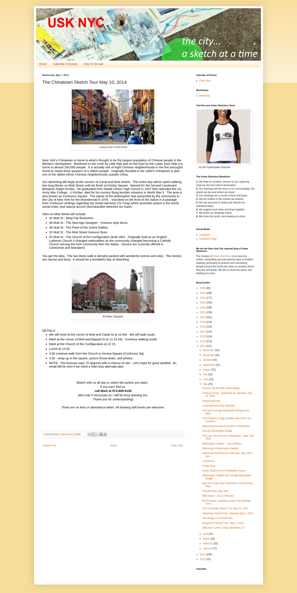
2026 (203, 288)
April (206, 533)
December (209, 350)
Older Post (177, 445)
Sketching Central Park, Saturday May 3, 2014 (227, 513)
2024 (203, 297)
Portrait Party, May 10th (215, 491)
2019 (203, 322)
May (205, 384)
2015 (203, 341)
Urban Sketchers (222, 256)
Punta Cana (208, 465)
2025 (203, 293)
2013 (203, 554)
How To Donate (93, 64)
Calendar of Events (65, 64)
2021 (203, 312)
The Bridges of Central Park (217, 518)
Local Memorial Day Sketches (218, 405)
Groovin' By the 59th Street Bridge (221, 388)
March (207, 538)
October (207, 359)
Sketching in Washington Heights (220, 448)
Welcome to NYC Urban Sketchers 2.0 (223, 527)
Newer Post (49, 445)
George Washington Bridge (217, 430)
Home (43, 64)
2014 (203, 346)
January (207, 548)
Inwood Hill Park (211, 401)
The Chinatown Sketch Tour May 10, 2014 (225, 508)
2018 (203, 326)
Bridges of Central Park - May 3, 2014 (223, 523)
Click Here (205, 80)
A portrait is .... (210, 461)
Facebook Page (208, 238)
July (205, 374)
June (206, 379)
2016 (203, 336)
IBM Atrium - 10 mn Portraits (217, 495)
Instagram (204, 234)
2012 (203, 559)
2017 (203, 331)
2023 (203, 302)
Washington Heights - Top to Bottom (222, 443)
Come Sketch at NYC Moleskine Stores (223, 470)
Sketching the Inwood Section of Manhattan (226, 426)
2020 (203, 317)
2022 (203, 307)
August (207, 369)
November (209, 355)
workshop (204, 95)
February (208, 543)
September (209, 364)
